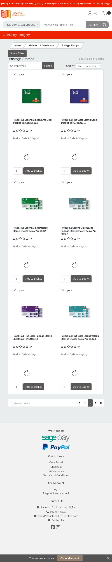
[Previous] (85, 403)
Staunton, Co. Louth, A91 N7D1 (56, 507)
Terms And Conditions (56, 475)
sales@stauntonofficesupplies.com (56, 516)
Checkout (56, 466)
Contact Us (56, 520)
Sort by (70, 66)
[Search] (63, 24)
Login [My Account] (93, 13)
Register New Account (56, 493)
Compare (19, 74)
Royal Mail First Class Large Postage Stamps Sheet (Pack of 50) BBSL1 (80, 337)
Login (56, 489)
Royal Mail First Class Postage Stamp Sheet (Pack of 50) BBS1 (32, 337)
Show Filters (17, 53)
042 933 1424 (56, 511)
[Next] (95, 403)
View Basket (56, 462)
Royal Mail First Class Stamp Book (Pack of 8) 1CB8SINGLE (79, 121)
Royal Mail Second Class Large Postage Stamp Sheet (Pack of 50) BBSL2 (78, 230)
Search (48, 65)
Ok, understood (69, 558)
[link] (56, 549)
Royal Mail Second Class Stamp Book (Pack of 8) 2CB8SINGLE (32, 121)
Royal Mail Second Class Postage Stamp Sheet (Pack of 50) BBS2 (30, 229)
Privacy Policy (56, 471)
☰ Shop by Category (16, 35)
